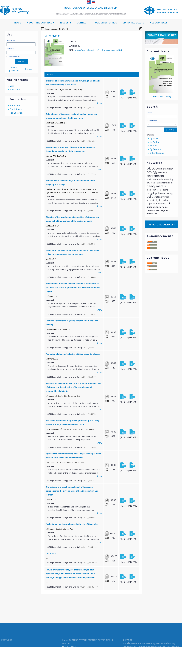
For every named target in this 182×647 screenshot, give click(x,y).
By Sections (155, 149)
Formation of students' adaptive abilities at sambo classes (73, 354)
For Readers (16, 105)
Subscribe (15, 89)
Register (28, 69)
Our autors (51, 553)
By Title (153, 145)
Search (149, 112)
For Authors (16, 109)
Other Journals (157, 153)
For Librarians (17, 112)
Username (11, 40)
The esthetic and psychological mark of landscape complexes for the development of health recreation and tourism (72, 491)
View (12, 85)
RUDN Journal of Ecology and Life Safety (91, 10)
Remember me (14, 57)
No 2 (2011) (63, 29)
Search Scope (162, 123)
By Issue (154, 138)
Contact (82, 23)
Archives (54, 29)
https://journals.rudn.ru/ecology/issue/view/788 (98, 50)
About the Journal (39, 23)
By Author (155, 142)
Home (17, 23)
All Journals (159, 23)
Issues (64, 23)
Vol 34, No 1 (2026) (162, 96)
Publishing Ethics (105, 23)
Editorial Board (133, 23)
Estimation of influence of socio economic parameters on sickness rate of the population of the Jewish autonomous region (73, 287)
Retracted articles (162, 224)
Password (10, 48)
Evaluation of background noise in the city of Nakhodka (72, 524)
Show (99, 103)
